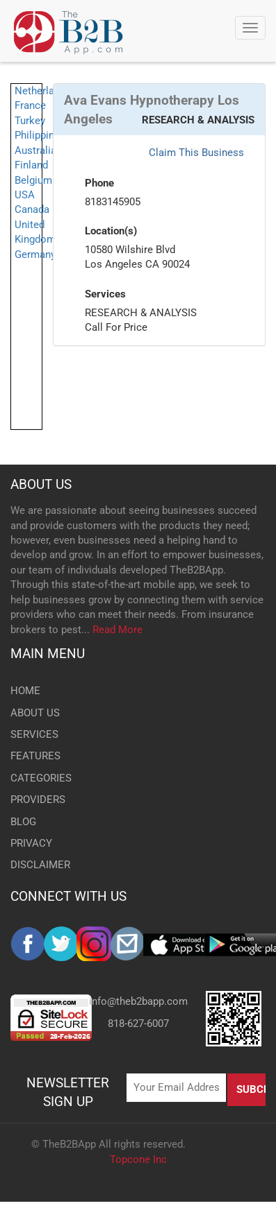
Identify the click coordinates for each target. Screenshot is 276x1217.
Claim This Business (196, 152)
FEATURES (35, 756)
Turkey (30, 120)
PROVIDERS (37, 799)
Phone (99, 183)
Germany (35, 254)
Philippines (40, 135)
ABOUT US (41, 484)
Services (105, 294)
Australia (35, 150)
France (30, 105)
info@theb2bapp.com (138, 1001)
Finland (31, 165)
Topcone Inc (138, 1159)
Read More (117, 629)
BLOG (23, 821)
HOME (25, 690)
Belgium (33, 180)
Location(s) (111, 231)
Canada (32, 209)
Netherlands (43, 91)
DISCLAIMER (40, 864)
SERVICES (34, 734)
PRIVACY (31, 843)
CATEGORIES (41, 778)
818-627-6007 (138, 1023)
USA (25, 195)
